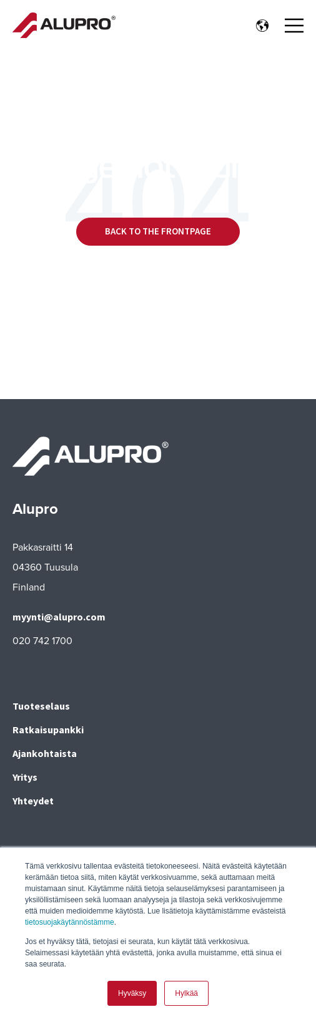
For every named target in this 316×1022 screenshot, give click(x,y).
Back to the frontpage (158, 231)
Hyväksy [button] (132, 993)
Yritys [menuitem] (24, 777)
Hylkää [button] (186, 993)
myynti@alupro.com (59, 616)
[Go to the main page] (64, 25)
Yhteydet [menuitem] (33, 800)
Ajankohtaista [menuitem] (44, 753)
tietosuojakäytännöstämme (69, 922)
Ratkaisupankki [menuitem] (48, 729)
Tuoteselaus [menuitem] (41, 706)
